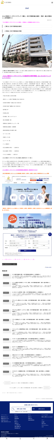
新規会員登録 (17, 419)
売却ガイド (30, 418)
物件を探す (16, 418)
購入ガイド (16, 422)
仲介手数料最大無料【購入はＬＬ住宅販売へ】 (9, 264)
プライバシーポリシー (45, 426)
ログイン (16, 421)
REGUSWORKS (51, 437)
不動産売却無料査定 (31, 421)
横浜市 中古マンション (4, 418)
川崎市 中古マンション (4, 421)
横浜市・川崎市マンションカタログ (47, 418)
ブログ (27, 8)
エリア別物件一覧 (17, 426)
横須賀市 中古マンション (5, 419)
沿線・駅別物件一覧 (18, 427)
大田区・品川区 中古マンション (6, 422)
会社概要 (43, 423)
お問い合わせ (44, 424)
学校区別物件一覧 (17, 429)
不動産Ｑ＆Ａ (17, 424)
